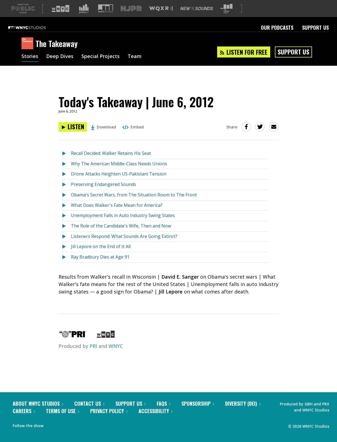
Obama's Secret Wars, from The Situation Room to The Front (134, 204)
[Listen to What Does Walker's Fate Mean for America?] (66, 214)
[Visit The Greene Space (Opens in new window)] (226, 17)
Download (103, 135)
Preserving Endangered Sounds (103, 193)
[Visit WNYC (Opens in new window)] (60, 17)
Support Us (315, 36)
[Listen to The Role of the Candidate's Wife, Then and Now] (66, 235)
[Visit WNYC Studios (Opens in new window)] (105, 17)
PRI (93, 355)
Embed (133, 135)
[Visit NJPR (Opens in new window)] (131, 17)
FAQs (163, 412)
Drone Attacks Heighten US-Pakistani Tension (118, 183)
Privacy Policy (109, 419)
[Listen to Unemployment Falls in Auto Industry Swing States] (66, 224)
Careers (24, 419)
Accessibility (156, 419)
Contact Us (89, 412)
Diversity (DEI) (243, 412)
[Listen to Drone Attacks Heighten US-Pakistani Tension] (66, 183)
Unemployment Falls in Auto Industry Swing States (123, 224)
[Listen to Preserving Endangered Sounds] (66, 193)
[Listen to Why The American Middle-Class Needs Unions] (66, 173)
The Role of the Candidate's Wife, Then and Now (121, 235)
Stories (29, 65)
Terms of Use (62, 419)
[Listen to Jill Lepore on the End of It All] (66, 256)
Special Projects (100, 65)
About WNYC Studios (38, 412)
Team (135, 65)
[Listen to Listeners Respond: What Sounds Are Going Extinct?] (66, 245)
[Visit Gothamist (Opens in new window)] (84, 17)
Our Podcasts (277, 36)
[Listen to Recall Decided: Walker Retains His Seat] (66, 162)
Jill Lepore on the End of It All (101, 255)
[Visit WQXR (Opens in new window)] (161, 17)
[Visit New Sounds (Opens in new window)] (196, 17)
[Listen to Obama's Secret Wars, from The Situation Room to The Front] (66, 204)
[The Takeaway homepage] (28, 52)
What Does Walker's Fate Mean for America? (116, 214)
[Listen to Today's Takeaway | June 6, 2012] (73, 136)
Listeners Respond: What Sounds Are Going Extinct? (124, 245)
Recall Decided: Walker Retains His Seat (111, 162)
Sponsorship (197, 412)
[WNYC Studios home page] (33, 36)
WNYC (116, 355)
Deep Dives (59, 65)
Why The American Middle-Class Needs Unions (119, 172)
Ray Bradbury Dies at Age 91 (100, 266)
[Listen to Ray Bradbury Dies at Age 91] (66, 266)
